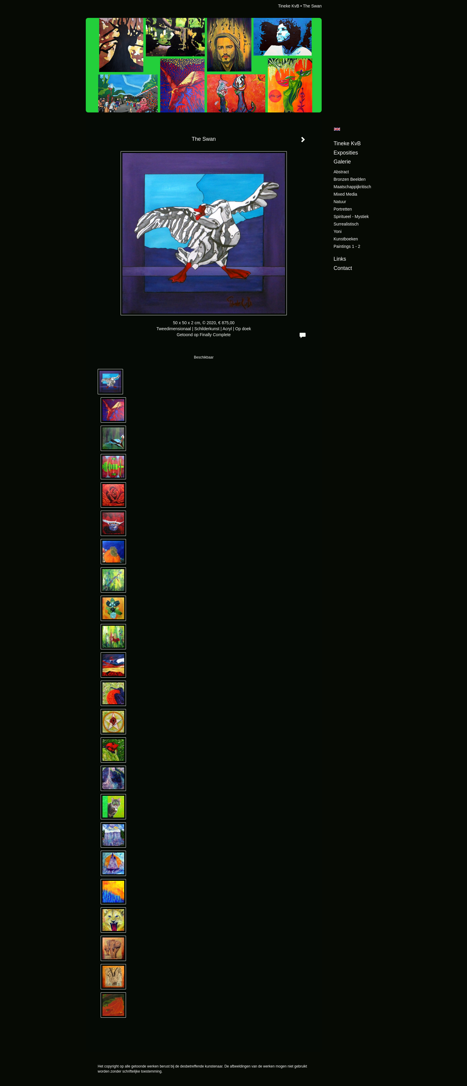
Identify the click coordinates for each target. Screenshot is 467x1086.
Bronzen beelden (349, 179)
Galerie (342, 162)
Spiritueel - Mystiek (351, 216)
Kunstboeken (346, 239)
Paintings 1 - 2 (347, 246)
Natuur (340, 201)
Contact (343, 268)
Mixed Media (345, 194)
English (337, 129)
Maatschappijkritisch (352, 186)
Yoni (338, 231)
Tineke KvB (288, 6)
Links (340, 259)
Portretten (343, 209)
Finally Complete (215, 334)
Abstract (341, 171)
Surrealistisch (346, 224)
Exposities (346, 153)
